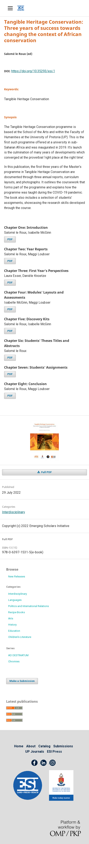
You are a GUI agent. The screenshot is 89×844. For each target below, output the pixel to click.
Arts (10, 618)
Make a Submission (22, 681)
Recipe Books (16, 612)
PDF (10, 239)
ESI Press (54, 751)
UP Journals (34, 751)
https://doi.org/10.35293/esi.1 (33, 71)
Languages (15, 599)
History (12, 624)
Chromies (13, 661)
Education (14, 630)
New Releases (16, 576)
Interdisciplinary (13, 512)
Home (18, 746)
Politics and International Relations (28, 606)
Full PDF (46, 472)
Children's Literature (19, 637)
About (30, 746)
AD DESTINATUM (18, 655)
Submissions (63, 746)
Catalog (44, 746)
